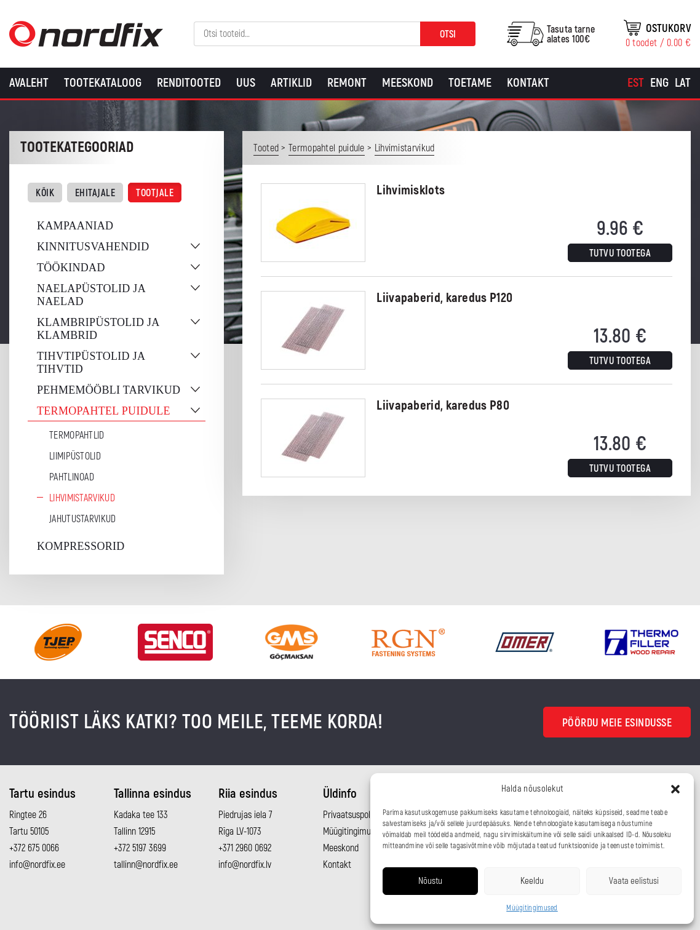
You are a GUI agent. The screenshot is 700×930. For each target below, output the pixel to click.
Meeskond (407, 82)
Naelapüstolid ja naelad (91, 295)
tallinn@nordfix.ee (146, 865)
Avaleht (29, 82)
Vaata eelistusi (634, 881)
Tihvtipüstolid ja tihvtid (91, 362)
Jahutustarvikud (82, 519)
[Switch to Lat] (683, 83)
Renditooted (189, 82)
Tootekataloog (102, 82)
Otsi (448, 34)
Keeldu (532, 881)
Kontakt (528, 82)
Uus (245, 82)
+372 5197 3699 (140, 848)
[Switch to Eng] (659, 83)
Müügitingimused (532, 908)
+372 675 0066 (34, 848)
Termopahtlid (77, 435)
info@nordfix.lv (244, 865)
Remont (347, 82)
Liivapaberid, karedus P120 (444, 298)
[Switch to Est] (635, 83)
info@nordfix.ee (37, 865)
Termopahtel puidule (103, 411)
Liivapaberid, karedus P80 (442, 405)
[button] (675, 789)
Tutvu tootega (620, 253)
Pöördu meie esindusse (617, 723)
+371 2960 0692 (244, 848)
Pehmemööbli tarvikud (108, 390)
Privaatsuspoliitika (355, 815)
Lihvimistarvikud (82, 498)
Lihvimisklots (410, 190)
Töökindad (71, 267)
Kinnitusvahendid (93, 246)
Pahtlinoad (71, 477)
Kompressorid (81, 546)
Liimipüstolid (75, 456)
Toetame (469, 82)
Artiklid (291, 82)
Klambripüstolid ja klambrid (98, 328)
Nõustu (430, 881)
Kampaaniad (75, 226)
